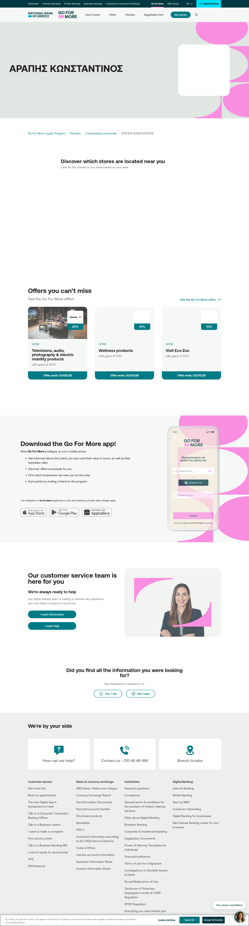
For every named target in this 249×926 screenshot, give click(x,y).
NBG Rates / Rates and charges (96, 788)
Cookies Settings (166, 920)
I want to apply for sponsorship (48, 852)
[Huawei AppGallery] (98, 509)
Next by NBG (181, 802)
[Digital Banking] (208, 4)
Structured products (89, 815)
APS (30, 859)
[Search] (196, 15)
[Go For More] (66, 14)
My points (181, 14)
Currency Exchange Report (93, 795)
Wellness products (116, 350)
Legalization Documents (139, 838)
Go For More (157, 3)
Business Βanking (135, 824)
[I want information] (52, 614)
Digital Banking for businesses (192, 815)
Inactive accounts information (95, 854)
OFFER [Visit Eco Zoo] (169, 344)
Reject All (189, 920)
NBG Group (173, 3)
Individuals (33, 3)
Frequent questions (136, 788)
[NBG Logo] (40, 14)
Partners (130, 14)
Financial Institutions (137, 856)
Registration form (154, 14)
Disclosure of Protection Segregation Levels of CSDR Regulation (142, 893)
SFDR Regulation (135, 904)
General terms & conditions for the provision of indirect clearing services (144, 806)
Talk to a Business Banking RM (47, 845)
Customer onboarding (187, 809)
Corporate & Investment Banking (122, 3)
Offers (112, 14)
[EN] (189, 4)
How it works (92, 14)
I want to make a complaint (45, 831)
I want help (52, 626)
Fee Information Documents (94, 802)
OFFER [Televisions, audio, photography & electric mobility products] (35, 344)
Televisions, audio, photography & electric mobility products (53, 354)
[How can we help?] (59, 754)
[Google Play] (66, 509)
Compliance (132, 795)
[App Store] (35, 509)
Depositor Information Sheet (94, 861)
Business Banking (93, 3)
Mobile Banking (182, 795)
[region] (124, 920)
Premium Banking (51, 3)
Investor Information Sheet (93, 868)
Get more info (37, 788)
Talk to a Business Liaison (44, 824)
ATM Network (36, 866)
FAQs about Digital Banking (141, 817)
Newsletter (83, 822)
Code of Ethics (85, 847)
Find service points (40, 838)
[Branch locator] (190, 754)
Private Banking (72, 3)
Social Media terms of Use (141, 881)
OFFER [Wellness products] (102, 344)
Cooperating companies (101, 133)
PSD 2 (80, 829)
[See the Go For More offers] (200, 299)
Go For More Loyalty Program (46, 133)
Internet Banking (183, 788)
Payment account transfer (93, 809)
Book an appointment (42, 795)
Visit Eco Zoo (177, 350)
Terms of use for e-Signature (142, 863)
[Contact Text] (124, 754)
